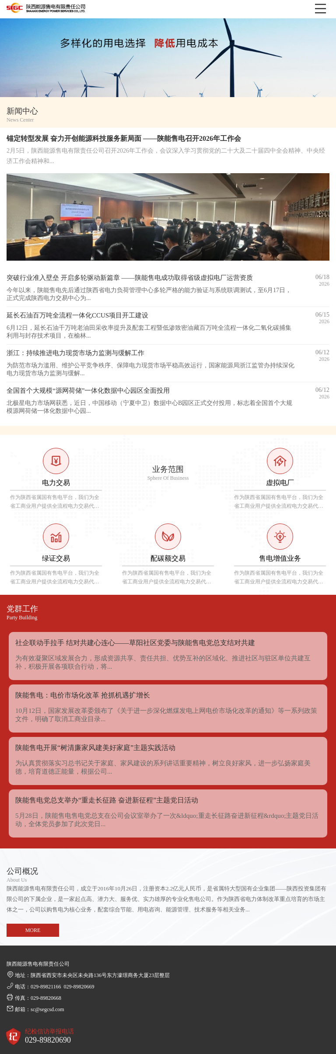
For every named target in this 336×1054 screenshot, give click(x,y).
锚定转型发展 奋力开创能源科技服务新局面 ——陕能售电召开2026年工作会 (124, 138)
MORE (33, 930)
